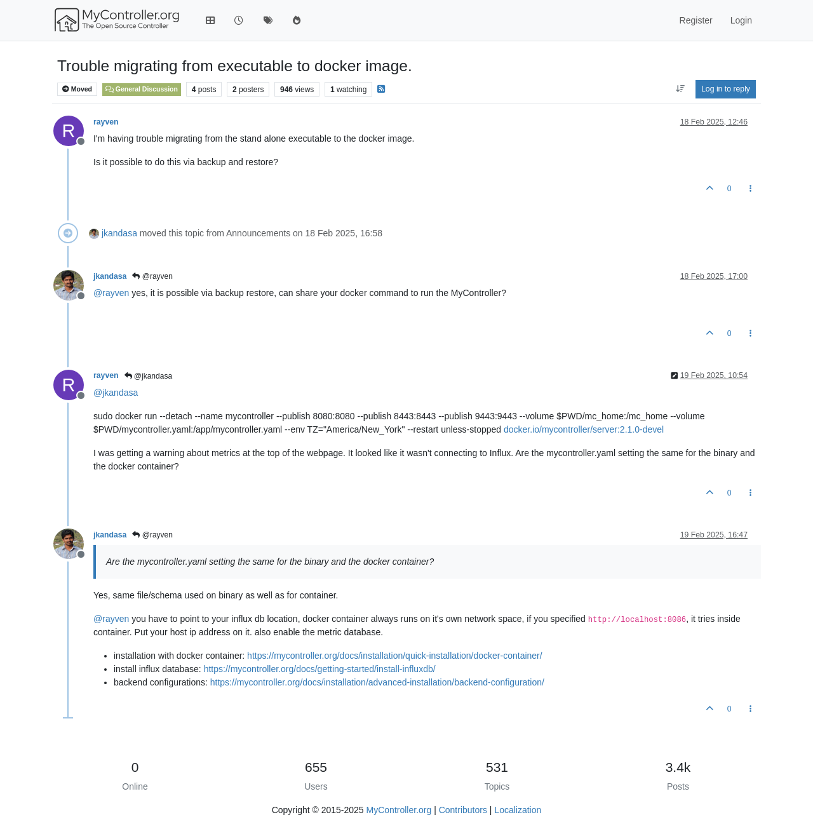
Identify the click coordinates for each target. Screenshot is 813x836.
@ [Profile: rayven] (111, 293)
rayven (106, 122)
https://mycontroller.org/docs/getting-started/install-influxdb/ (320, 669)
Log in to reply (725, 88)
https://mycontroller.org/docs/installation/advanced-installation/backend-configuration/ (377, 682)
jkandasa (119, 233)
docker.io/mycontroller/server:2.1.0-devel (584, 429)
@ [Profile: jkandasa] (115, 393)
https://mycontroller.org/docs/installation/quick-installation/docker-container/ (394, 656)
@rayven (152, 276)
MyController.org (399, 810)
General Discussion (141, 89)
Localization (517, 810)
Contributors (463, 810)
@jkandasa (148, 376)
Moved (77, 89)
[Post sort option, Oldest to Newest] (679, 89)
